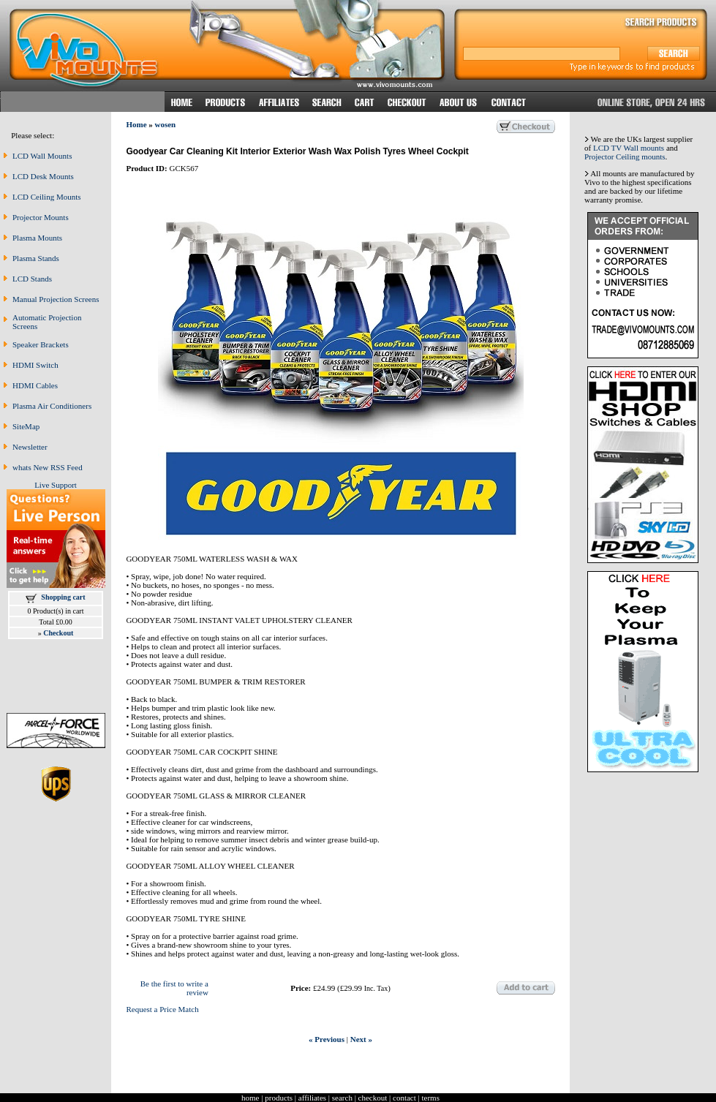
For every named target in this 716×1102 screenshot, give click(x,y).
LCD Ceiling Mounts (46, 196)
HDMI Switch (35, 365)
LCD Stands (32, 278)
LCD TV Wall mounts (628, 147)
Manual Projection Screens (55, 299)
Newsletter (30, 446)
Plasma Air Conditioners (51, 405)
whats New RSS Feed (47, 467)
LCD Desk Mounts (43, 176)
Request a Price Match (162, 1009)
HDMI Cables (35, 385)
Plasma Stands (35, 258)
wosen (165, 124)
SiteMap (25, 426)
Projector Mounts (40, 217)
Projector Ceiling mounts (625, 156)
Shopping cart (63, 597)
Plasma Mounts (37, 237)
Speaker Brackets (40, 344)
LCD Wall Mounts (42, 155)
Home (136, 124)
